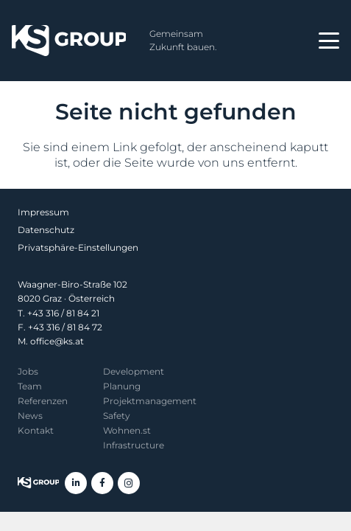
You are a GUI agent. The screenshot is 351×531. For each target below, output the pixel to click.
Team (30, 386)
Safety (116, 415)
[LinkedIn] (76, 483)
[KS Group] (69, 40)
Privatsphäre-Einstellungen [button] (78, 247)
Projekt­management (149, 400)
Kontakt (36, 430)
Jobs (28, 371)
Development (133, 371)
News (30, 415)
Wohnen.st (127, 430)
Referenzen (43, 400)
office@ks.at (57, 341)
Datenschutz (46, 229)
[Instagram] (129, 483)
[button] (329, 40)
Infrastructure (133, 445)
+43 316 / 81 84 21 (63, 313)
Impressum (43, 212)
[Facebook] (102, 483)
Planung (122, 386)
